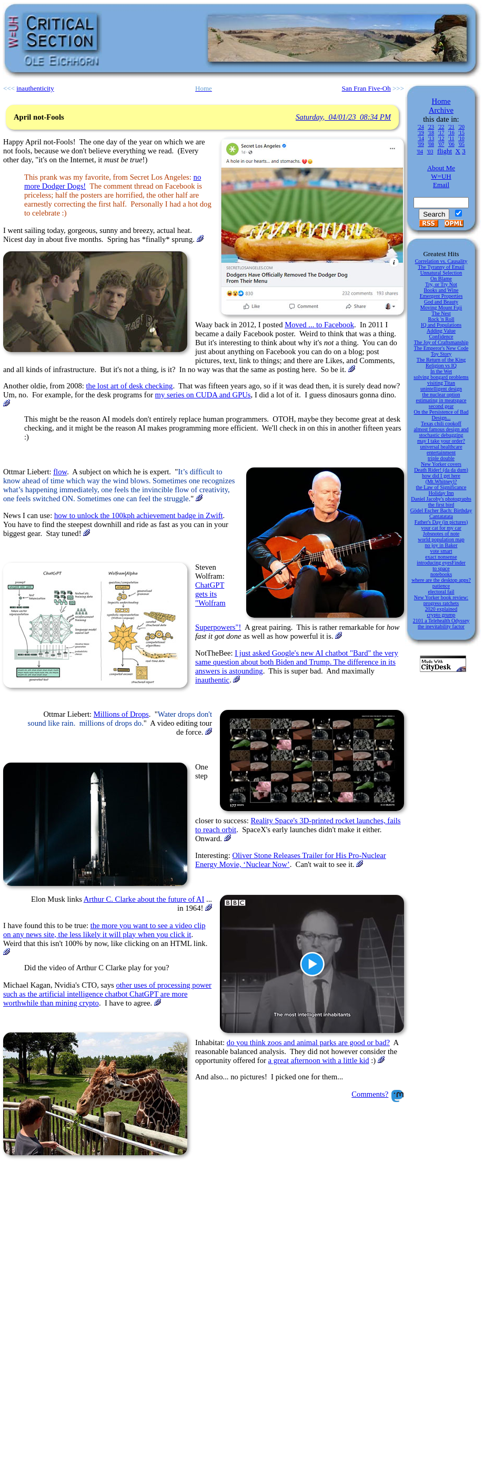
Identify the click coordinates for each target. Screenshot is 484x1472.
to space (441, 568)
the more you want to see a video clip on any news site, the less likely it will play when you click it (104, 930)
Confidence (441, 336)
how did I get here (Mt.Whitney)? (441, 478)
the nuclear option (441, 394)
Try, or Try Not (441, 284)
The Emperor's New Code (441, 348)
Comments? (369, 1094)
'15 (461, 132)
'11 (451, 138)
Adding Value (441, 331)
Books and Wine (440, 290)
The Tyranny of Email (441, 267)
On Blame (441, 278)
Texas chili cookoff (441, 423)
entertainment (441, 452)
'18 (431, 132)
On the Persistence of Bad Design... (441, 415)
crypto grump (441, 615)
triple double (441, 458)
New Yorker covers (441, 464)
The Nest (440, 313)
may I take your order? (441, 441)
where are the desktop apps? (441, 580)
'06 (451, 144)
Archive (441, 110)
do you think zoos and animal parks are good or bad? (308, 1042)
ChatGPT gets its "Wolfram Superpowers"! (218, 606)
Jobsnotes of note (441, 534)
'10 (461, 138)
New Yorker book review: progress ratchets (441, 600)
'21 (451, 127)
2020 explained (441, 609)
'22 (441, 127)
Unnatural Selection (441, 273)
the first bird (441, 505)
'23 (431, 127)
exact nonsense (441, 557)
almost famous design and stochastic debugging (441, 432)
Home (441, 101)
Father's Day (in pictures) (441, 522)
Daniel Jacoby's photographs (441, 499)
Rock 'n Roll (441, 319)
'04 (420, 151)
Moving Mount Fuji (441, 307)
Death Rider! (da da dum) (441, 470)
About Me (441, 168)
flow (60, 471)
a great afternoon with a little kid (318, 1060)
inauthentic (212, 680)
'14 (421, 138)
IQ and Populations (441, 325)
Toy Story (441, 354)
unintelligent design (441, 389)
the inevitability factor (441, 626)
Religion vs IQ (441, 365)
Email (441, 185)
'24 (421, 127)
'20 (461, 127)
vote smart (441, 551)
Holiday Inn (440, 493)
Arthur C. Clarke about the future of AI (144, 899)
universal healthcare (441, 447)
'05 (461, 144)
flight (444, 151)
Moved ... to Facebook (319, 324)
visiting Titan (441, 383)
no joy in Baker (441, 545)
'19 (421, 132)
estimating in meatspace (441, 400)
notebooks (441, 574)
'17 (441, 132)
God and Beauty (441, 302)
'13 (431, 138)
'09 (421, 144)
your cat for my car (441, 528)
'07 (441, 144)
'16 (451, 132)
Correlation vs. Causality (441, 261)
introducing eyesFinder (441, 563)
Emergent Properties (441, 296)
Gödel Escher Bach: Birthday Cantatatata (441, 513)
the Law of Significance (441, 487)
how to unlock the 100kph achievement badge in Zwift (138, 515)
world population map (441, 539)
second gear (441, 406)
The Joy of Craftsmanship (441, 342)
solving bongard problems (441, 377)
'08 (431, 144)
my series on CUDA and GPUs (203, 395)
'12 (441, 138)
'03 (430, 151)
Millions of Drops (121, 714)
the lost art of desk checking (129, 386)
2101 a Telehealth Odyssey (441, 620)
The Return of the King (441, 360)
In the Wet (441, 371)
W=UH (441, 176)
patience (441, 586)
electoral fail (441, 591)
